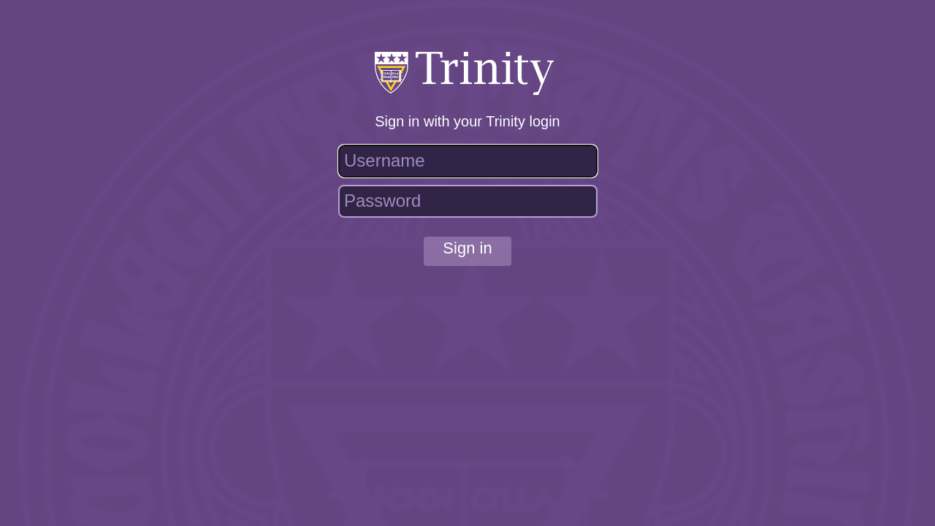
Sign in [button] (467, 248)
